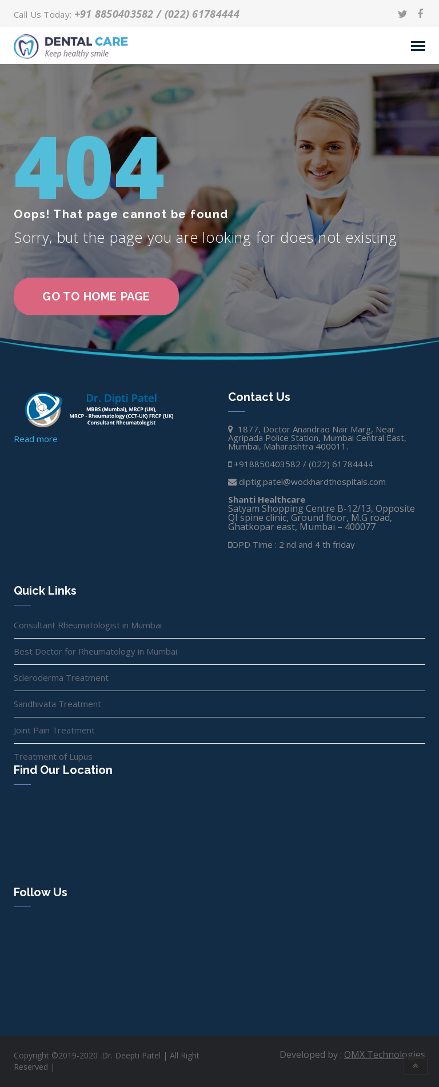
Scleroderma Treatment (61, 677)
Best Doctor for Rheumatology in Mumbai (95, 651)
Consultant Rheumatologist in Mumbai (88, 625)
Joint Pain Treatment (54, 730)
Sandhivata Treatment (57, 703)
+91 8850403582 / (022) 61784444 (157, 14)
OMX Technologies (384, 1054)
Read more (36, 438)
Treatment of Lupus (53, 756)
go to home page (96, 296)
